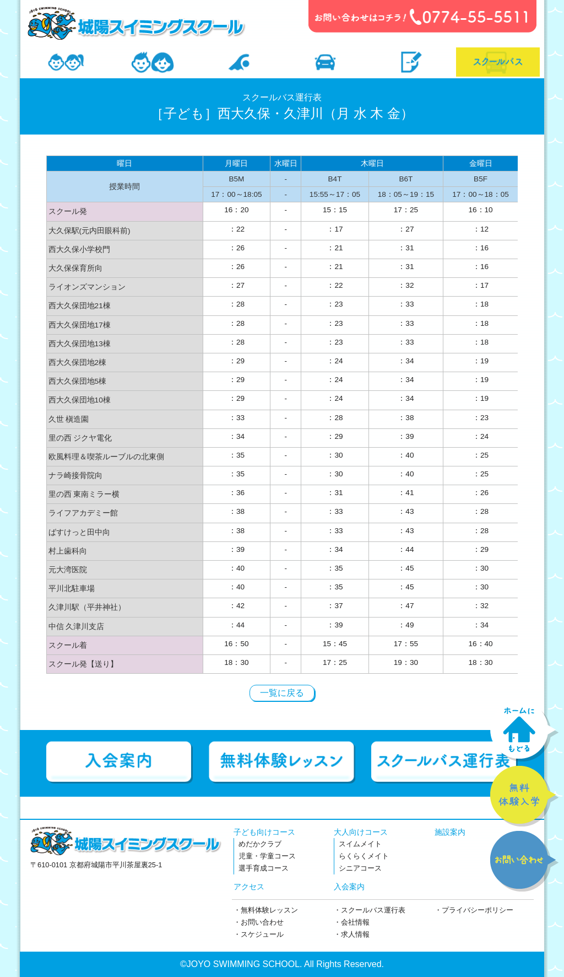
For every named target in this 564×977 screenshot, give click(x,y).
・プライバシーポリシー (474, 910)
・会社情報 (352, 922)
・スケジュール (259, 934)
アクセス (249, 886)
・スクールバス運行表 (369, 910)
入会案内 (349, 886)
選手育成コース (263, 868)
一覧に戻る (282, 692)
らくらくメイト (364, 856)
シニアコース (360, 868)
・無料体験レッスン (266, 910)
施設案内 (450, 832)
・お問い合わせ (259, 922)
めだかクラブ (259, 844)
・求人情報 (352, 934)
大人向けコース (361, 832)
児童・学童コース (267, 856)
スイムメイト (360, 844)
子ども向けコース (264, 832)
